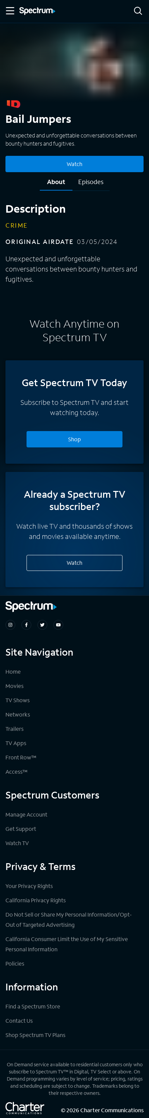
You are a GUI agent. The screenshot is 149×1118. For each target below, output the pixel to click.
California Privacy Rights (35, 900)
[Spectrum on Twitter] (42, 625)
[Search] (138, 11)
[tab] (56, 184)
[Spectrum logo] (37, 11)
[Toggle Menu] (9, 11)
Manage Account (26, 814)
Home (13, 671)
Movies (14, 685)
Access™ (16, 771)
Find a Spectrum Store (32, 1006)
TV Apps (15, 742)
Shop (74, 439)
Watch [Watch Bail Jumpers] (74, 163)
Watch (74, 562)
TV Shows (17, 700)
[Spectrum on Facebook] (26, 625)
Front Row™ (20, 757)
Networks (17, 714)
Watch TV (17, 842)
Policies (14, 963)
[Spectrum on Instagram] (10, 625)
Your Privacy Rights (29, 885)
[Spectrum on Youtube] (58, 625)
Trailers (14, 728)
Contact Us (19, 1020)
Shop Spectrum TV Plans (35, 1034)
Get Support (20, 828)
